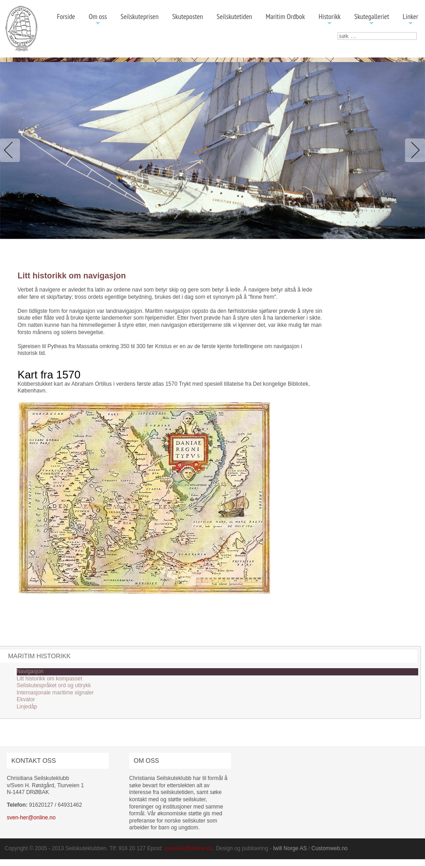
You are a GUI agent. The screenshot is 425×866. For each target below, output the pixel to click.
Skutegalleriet (371, 20)
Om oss (98, 20)
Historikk (330, 20)
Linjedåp (27, 706)
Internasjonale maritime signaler (55, 692)
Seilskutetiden (234, 16)
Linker (410, 20)
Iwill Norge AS (290, 848)
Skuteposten (187, 16)
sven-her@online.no (31, 817)
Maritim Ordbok (285, 16)
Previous (12, 150)
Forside (66, 16)
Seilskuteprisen (140, 16)
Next (413, 150)
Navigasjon (30, 671)
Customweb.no (329, 848)
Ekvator (26, 699)
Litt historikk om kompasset (49, 678)
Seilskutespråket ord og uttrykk (54, 685)
